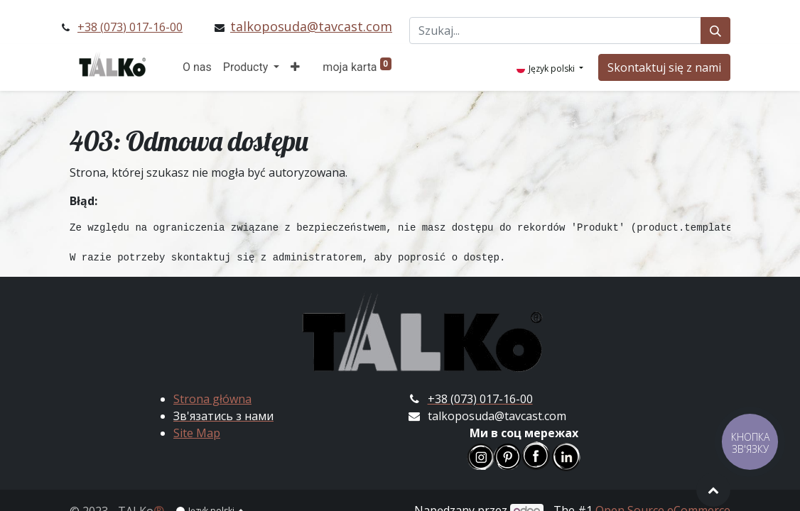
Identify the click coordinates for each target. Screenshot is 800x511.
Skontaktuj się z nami (664, 67)
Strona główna (212, 399)
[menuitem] (197, 67)
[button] (295, 67)
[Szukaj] (715, 30)
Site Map (196, 433)
